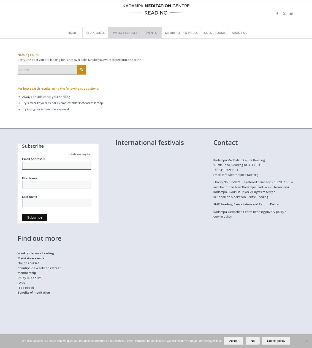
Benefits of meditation (34, 292)
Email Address (33, 159)
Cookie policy (222, 216)
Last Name (29, 196)
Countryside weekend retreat (39, 268)
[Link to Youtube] (291, 13)
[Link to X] (284, 13)
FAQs (21, 283)
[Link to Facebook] (277, 13)
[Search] (52, 70)
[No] (306, 341)
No (253, 341)
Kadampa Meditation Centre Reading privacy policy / (249, 212)
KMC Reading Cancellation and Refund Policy (246, 204)
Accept (234, 341)
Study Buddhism (29, 278)
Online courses (28, 263)
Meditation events (31, 258)
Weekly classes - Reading (36, 253)
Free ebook (26, 288)
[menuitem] (72, 32)
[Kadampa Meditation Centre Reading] (156, 13)
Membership (27, 273)
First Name (30, 178)
